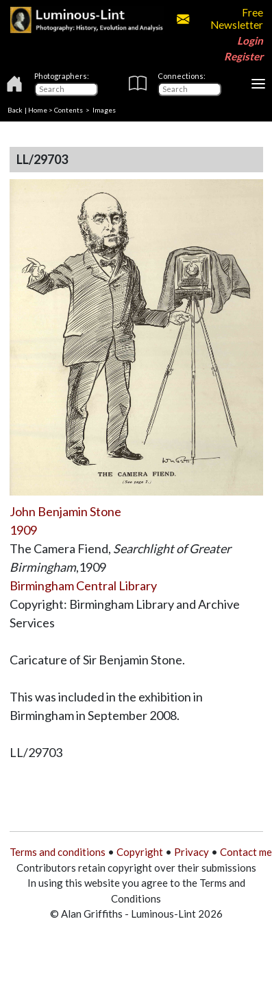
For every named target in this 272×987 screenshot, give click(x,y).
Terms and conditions (58, 852)
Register (243, 56)
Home (37, 110)
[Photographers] (66, 89)
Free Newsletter (220, 18)
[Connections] (189, 89)
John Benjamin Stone (65, 511)
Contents (68, 110)
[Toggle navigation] (258, 84)
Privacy (191, 852)
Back (15, 110)
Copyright (139, 852)
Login (250, 40)
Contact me (246, 852)
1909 (23, 529)
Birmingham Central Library (83, 585)
